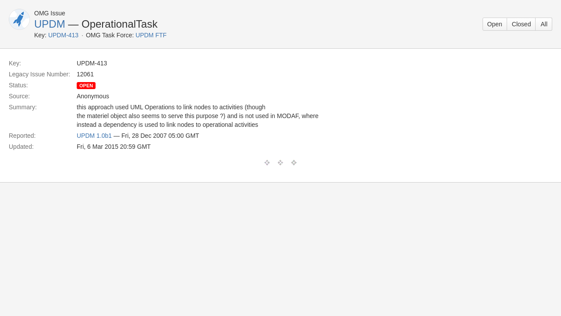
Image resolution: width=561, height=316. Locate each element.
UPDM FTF (151, 35)
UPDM (49, 24)
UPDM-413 (63, 35)
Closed (521, 24)
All (543, 24)
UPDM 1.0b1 (94, 135)
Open (494, 24)
